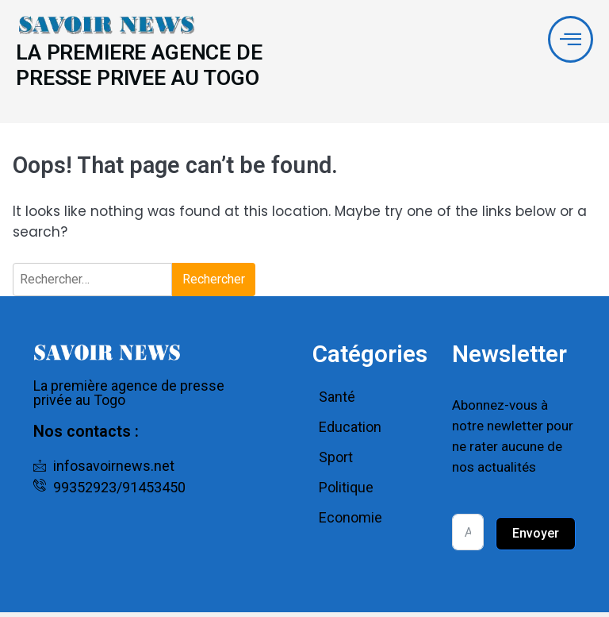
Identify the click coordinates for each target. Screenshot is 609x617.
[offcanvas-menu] (569, 40)
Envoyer (535, 538)
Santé (337, 401)
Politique (346, 492)
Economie (350, 522)
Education (350, 431)
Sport (336, 461)
